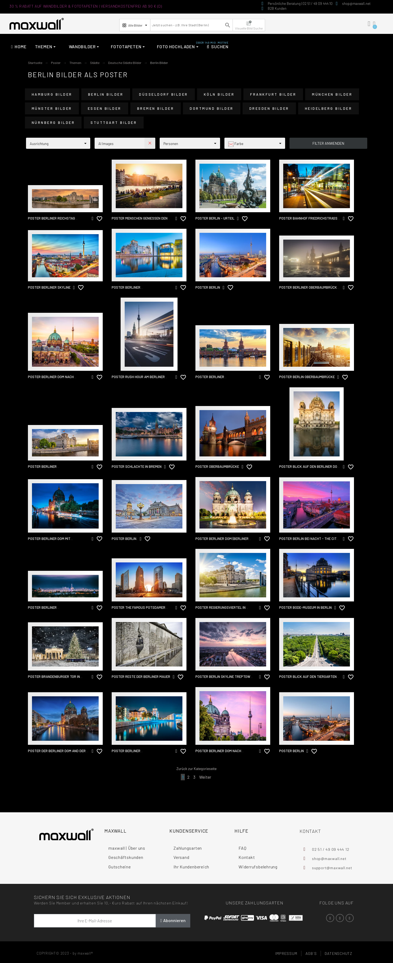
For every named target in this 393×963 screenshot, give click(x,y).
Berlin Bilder (106, 94)
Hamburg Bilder (52, 94)
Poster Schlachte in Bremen (137, 466)
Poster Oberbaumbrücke (217, 466)
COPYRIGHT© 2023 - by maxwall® (65, 953)
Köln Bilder (219, 94)
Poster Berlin (207, 287)
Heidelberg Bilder (328, 108)
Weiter (205, 777)
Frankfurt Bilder (273, 94)
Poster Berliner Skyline (49, 287)
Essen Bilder (104, 108)
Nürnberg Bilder (53, 122)
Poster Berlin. (124, 538)
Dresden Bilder (269, 108)
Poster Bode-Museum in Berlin (305, 607)
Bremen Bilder (155, 108)
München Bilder (332, 94)
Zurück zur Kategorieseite (196, 768)
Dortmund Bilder (212, 108)
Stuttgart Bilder (114, 122)
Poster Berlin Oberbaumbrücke (307, 377)
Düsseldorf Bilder (163, 94)
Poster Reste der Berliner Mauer (141, 676)
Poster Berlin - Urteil (214, 218)
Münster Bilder (52, 108)
